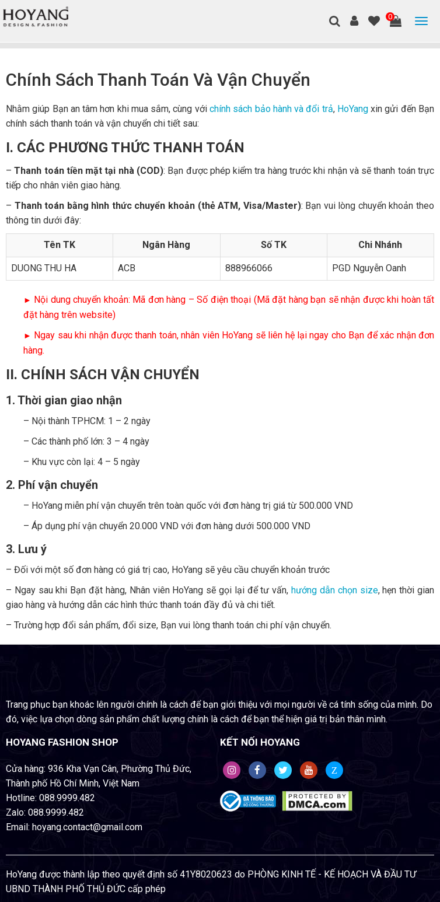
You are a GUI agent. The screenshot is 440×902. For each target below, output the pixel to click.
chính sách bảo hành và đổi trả (271, 108)
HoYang (352, 108)
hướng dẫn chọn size (334, 590)
